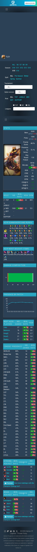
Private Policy (22, 533)
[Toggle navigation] (6, 9)
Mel (6, 473)
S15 (13, 71)
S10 (13, 68)
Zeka (5, 327)
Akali (7, 479)
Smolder (8, 470)
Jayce (7, 503)
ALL (13, 65)
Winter (26, 76)
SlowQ (6, 336)
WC (23, 105)
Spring (12, 79)
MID (27, 97)
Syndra (7, 467)
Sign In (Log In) (30, 3)
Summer (19, 79)
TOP (16, 97)
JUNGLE (22, 97)
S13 (25, 68)
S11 (17, 68)
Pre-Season (19, 76)
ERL (28, 105)
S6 (18, 65)
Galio (7, 507)
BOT (11, 100)
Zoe (6, 476)
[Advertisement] (18, 32)
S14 (29, 68)
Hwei (7, 513)
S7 (20, 65)
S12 (21, 68)
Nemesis (7, 330)
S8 (23, 65)
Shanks (6, 339)
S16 (17, 71)
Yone (7, 510)
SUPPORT (18, 100)
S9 (26, 65)
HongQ (6, 333)
